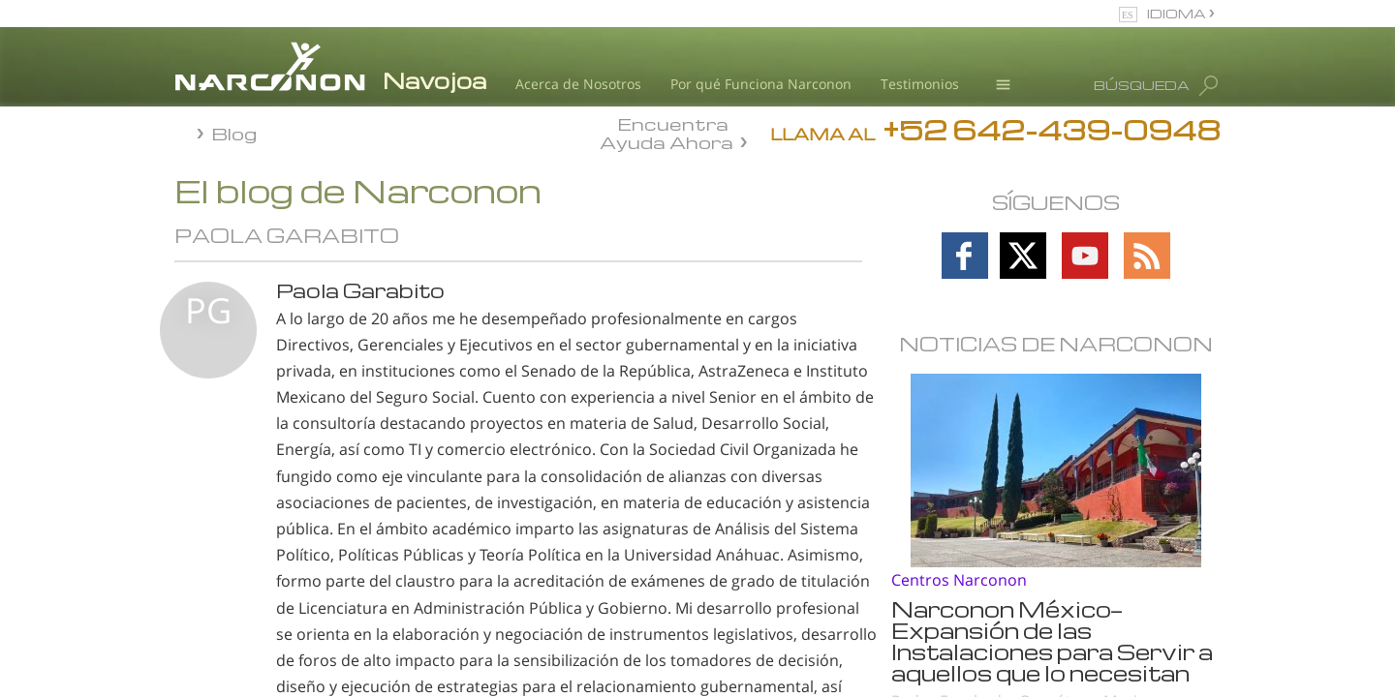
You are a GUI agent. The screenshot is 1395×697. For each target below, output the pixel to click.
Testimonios (920, 84)
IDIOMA (1178, 13)
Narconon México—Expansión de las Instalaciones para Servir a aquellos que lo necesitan (1052, 640)
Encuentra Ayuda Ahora (666, 131)
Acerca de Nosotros (578, 84)
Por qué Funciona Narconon (761, 84)
